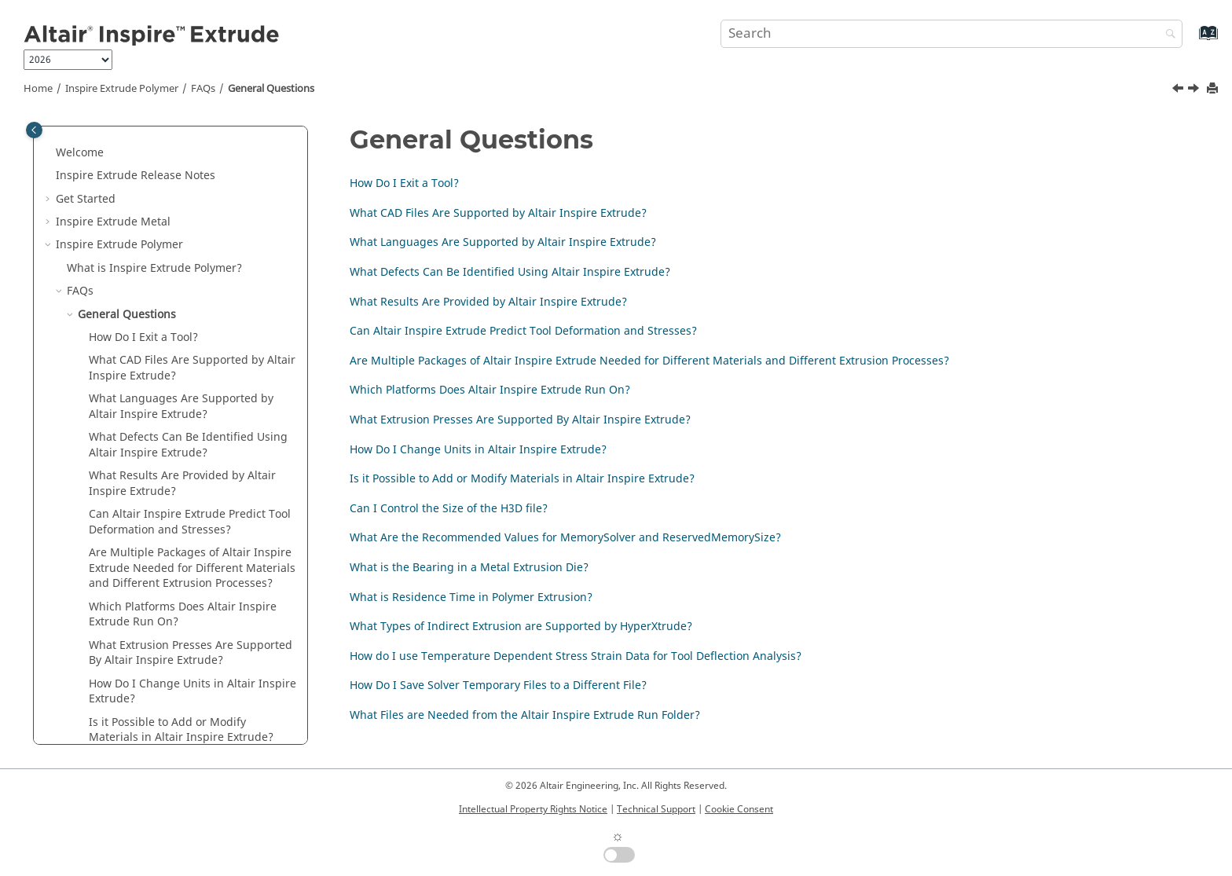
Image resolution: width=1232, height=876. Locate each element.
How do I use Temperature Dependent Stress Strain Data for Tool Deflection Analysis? (575, 656)
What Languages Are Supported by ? (181, 406)
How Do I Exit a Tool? (143, 337)
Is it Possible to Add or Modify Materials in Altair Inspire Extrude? (522, 479)
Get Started (86, 199)
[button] (49, 153)
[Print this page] (1214, 89)
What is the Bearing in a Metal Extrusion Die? (469, 567)
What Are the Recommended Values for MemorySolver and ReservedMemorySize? (565, 538)
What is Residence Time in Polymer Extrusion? (471, 597)
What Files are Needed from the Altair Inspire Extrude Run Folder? (525, 715)
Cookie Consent (739, 809)
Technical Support (656, 809)
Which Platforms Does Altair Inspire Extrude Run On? (490, 390)
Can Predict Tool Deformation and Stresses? (190, 522)
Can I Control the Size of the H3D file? (449, 508)
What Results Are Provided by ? (182, 483)
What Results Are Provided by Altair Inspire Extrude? (488, 302)
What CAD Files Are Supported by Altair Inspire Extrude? (498, 213)
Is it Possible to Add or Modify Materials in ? (181, 730)
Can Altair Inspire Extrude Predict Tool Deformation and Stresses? (523, 331)
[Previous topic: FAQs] (1179, 90)
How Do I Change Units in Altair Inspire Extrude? (478, 450)
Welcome (80, 153)
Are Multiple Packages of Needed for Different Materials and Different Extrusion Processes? (192, 568)
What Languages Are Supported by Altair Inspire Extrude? (503, 242)
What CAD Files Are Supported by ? (192, 368)
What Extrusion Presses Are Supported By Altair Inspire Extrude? (520, 420)
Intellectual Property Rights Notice (533, 809)
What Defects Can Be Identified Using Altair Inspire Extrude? (510, 272)
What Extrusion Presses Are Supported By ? (190, 653)
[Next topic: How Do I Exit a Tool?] (1195, 90)
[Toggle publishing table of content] (34, 130)
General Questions (271, 89)
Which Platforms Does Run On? (183, 615)
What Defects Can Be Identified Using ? (188, 445)
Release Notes (135, 175)
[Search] (1167, 35)
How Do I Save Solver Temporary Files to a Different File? (498, 685)
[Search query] (951, 34)
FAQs (203, 89)
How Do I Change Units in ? (192, 692)
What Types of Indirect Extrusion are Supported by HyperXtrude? (521, 626)
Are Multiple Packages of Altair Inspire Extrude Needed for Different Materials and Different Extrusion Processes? (649, 361)
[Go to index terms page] (1191, 40)
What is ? (154, 268)
